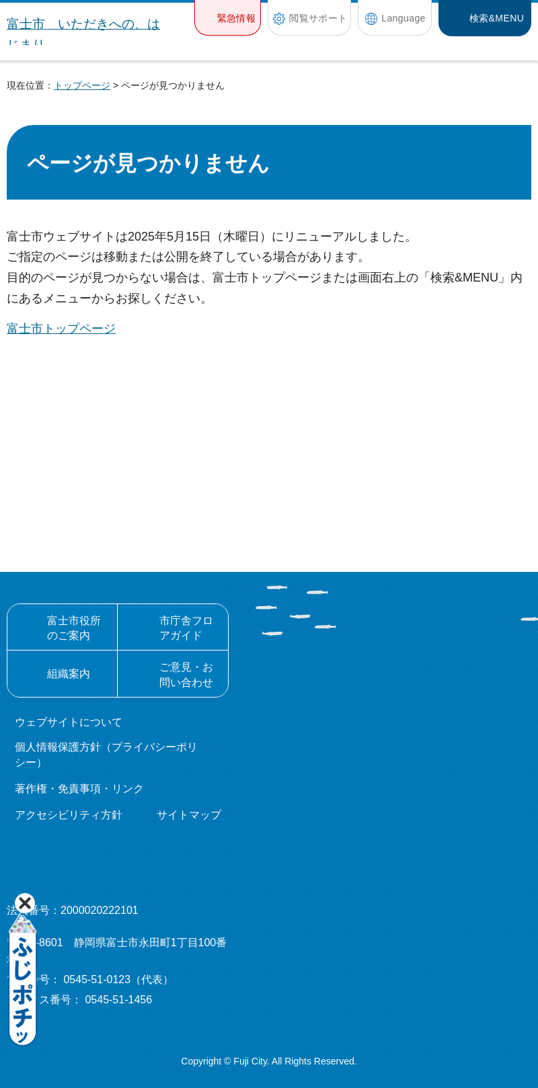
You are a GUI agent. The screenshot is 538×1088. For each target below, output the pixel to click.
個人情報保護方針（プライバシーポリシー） (106, 754)
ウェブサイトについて (68, 722)
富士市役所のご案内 (74, 628)
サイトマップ (189, 815)
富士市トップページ (61, 328)
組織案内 (68, 673)
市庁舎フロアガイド (186, 628)
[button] (227, 18)
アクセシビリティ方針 (68, 815)
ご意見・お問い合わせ (186, 674)
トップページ (82, 85)
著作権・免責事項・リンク (79, 788)
